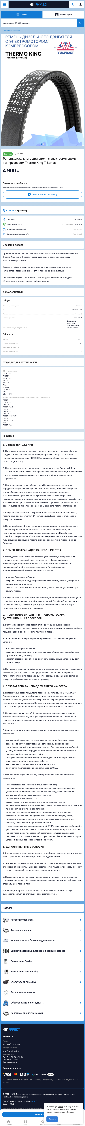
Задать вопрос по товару (42, 194)
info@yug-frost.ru (11, 1051)
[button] (42, 90)
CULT (34, 1101)
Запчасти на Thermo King (12, 30)
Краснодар (22, 210)
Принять (52, 1119)
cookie (60, 1107)
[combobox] (39, 23)
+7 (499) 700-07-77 (12, 1044)
